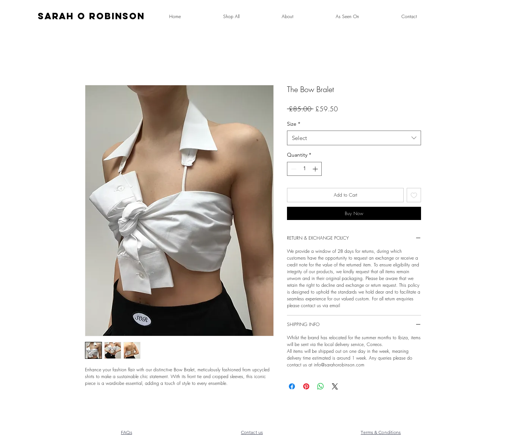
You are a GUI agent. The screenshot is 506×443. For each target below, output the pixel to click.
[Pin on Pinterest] (306, 386)
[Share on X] (334, 386)
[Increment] (316, 168)
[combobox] (354, 138)
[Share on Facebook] (291, 386)
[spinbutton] (304, 168)
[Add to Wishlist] (414, 195)
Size (293, 123)
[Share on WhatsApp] (320, 386)
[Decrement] (293, 168)
